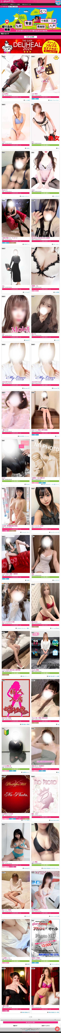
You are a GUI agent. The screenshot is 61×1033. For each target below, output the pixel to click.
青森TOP (15, 1025)
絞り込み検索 (31, 36)
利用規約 (26, 1030)
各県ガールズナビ (46, 1025)
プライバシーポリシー (32, 1030)
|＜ (6, 1019)
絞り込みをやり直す (30, 1022)
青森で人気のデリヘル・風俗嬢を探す (9, 2)
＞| (55, 1019)
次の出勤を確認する (45, 145)
